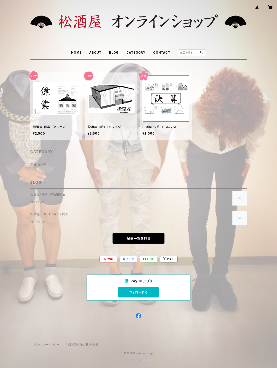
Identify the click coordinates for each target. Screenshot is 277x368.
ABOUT (95, 52)
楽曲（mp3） (38, 164)
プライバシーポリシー (46, 344)
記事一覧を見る (138, 238)
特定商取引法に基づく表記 (82, 344)
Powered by (138, 360)
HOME (76, 52)
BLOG (113, 52)
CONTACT (161, 52)
